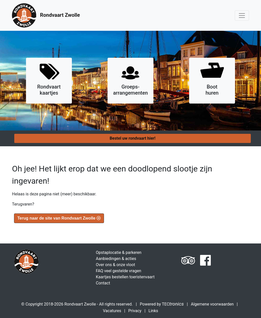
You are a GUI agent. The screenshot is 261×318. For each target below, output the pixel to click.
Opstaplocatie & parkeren (118, 252)
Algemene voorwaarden (212, 304)
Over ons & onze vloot (115, 264)
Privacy (134, 310)
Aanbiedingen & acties (116, 258)
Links (153, 310)
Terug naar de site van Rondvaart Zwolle (59, 218)
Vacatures (112, 310)
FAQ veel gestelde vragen (118, 270)
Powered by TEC (162, 304)
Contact (103, 283)
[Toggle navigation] (242, 15)
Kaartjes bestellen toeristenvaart (125, 276)
